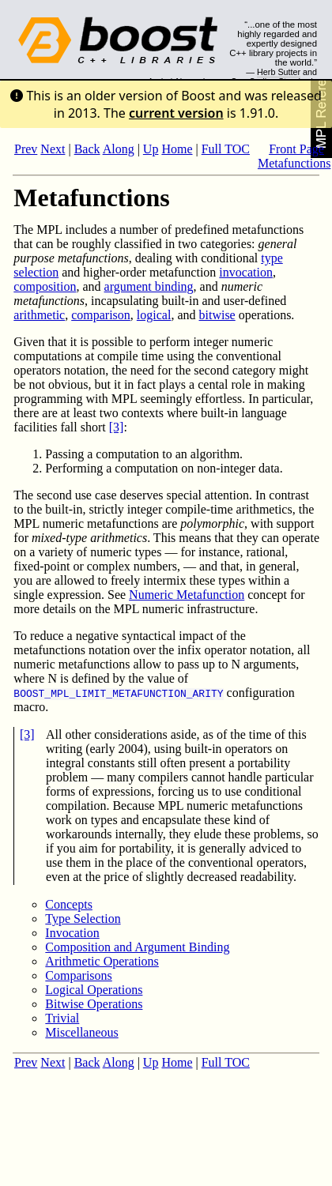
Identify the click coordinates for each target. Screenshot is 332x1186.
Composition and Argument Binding (137, 947)
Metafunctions (294, 163)
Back (87, 149)
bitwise (217, 315)
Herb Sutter (278, 72)
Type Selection (82, 918)
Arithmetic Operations (102, 961)
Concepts (68, 904)
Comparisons (78, 975)
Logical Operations (93, 989)
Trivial (62, 1018)
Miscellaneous (81, 1032)
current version (176, 113)
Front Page (296, 149)
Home (176, 149)
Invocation (72, 932)
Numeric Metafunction (186, 594)
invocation (246, 272)
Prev (25, 149)
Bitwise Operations (93, 1004)
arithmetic (39, 315)
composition (44, 286)
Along (118, 149)
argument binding (149, 286)
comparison (100, 315)
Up (151, 149)
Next (52, 149)
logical (154, 315)
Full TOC (226, 149)
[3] (116, 427)
